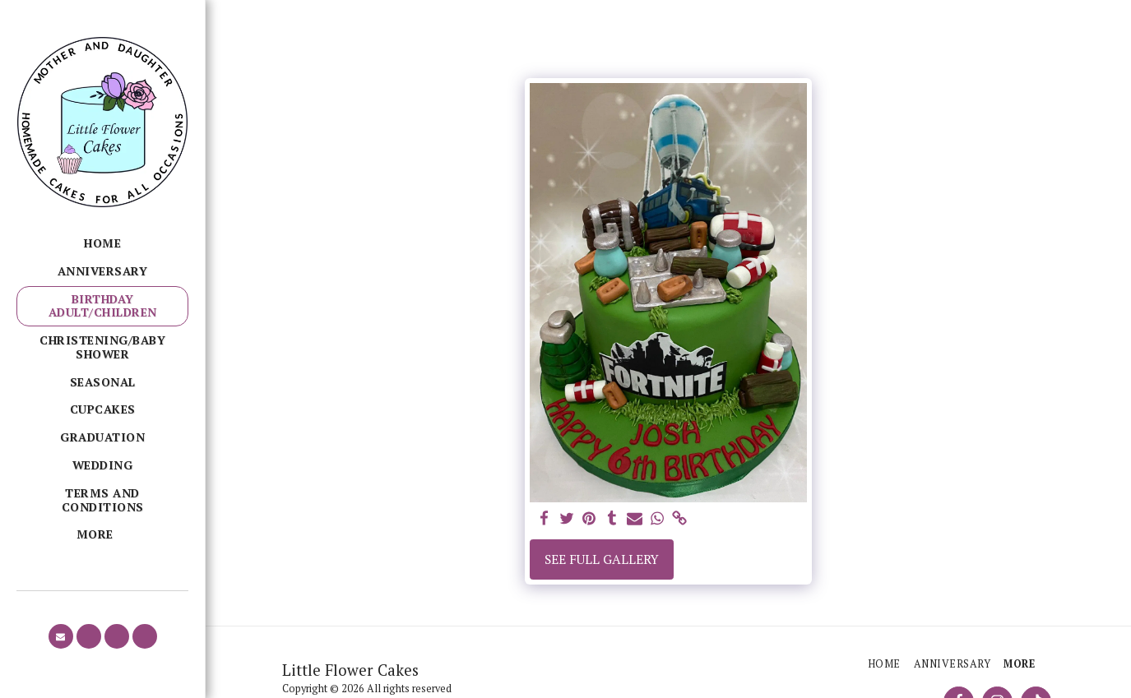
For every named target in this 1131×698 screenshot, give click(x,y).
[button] (61, 636)
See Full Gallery (602, 559)
